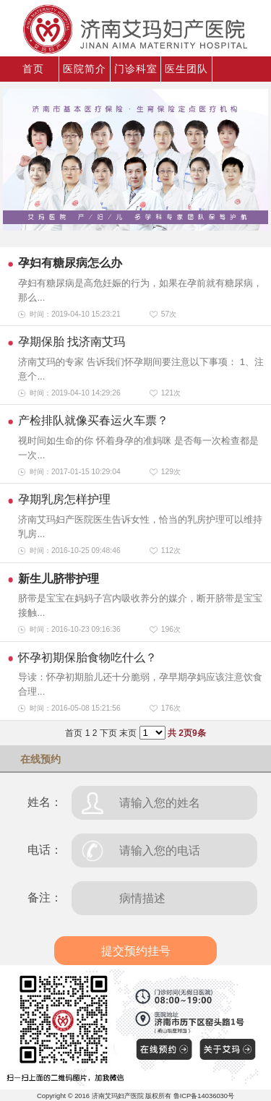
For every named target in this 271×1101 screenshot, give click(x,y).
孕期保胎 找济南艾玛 (71, 341)
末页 (128, 733)
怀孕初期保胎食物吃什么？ (87, 657)
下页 (108, 733)
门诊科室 (136, 68)
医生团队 (186, 68)
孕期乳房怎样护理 (64, 499)
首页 (33, 68)
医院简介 (84, 68)
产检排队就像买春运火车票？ (93, 420)
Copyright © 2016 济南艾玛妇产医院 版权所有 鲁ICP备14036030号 (135, 1096)
